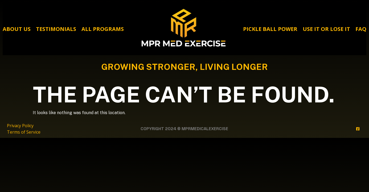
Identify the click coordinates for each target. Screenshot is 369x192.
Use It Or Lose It (326, 29)
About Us (17, 29)
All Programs (102, 29)
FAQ (360, 29)
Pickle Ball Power (270, 29)
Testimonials (56, 29)
